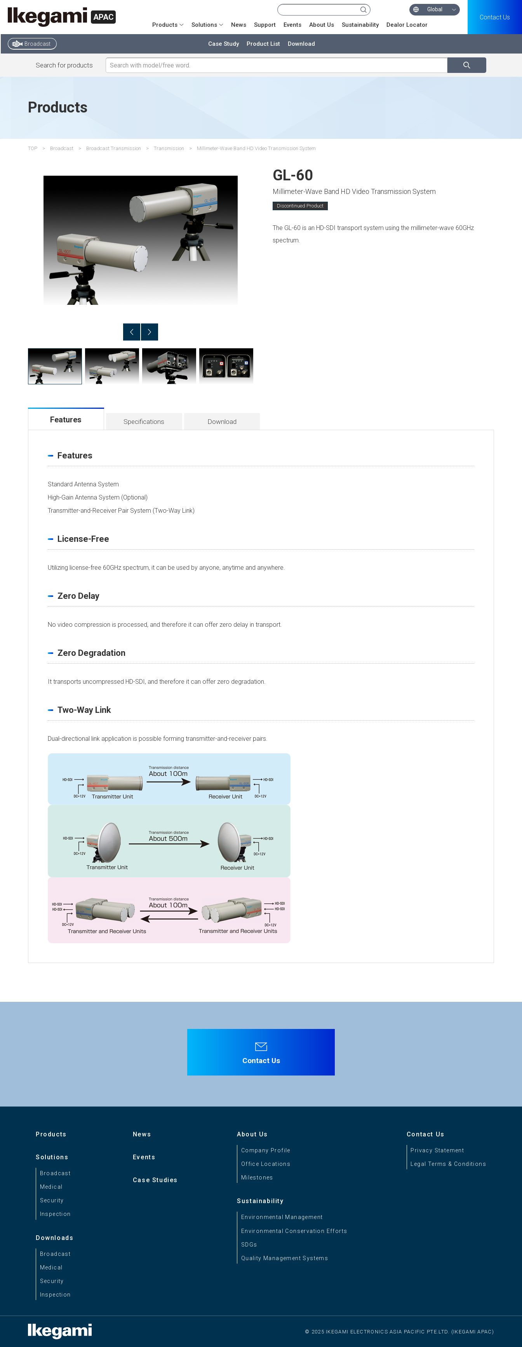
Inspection (55, 1214)
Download (301, 43)
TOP (32, 148)
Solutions (204, 24)
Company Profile (266, 1150)
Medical (51, 1187)
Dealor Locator (407, 24)
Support (265, 24)
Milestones (257, 1177)
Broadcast (37, 44)
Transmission (169, 148)
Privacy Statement (437, 1150)
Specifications (144, 421)
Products (164, 24)
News (238, 24)
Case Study (223, 43)
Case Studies (155, 1180)
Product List (263, 43)
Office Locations (266, 1164)
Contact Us (495, 17)
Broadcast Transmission (113, 148)
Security (52, 1200)
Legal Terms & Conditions (448, 1164)
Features (66, 419)
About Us (321, 24)
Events (292, 24)
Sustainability (360, 24)
